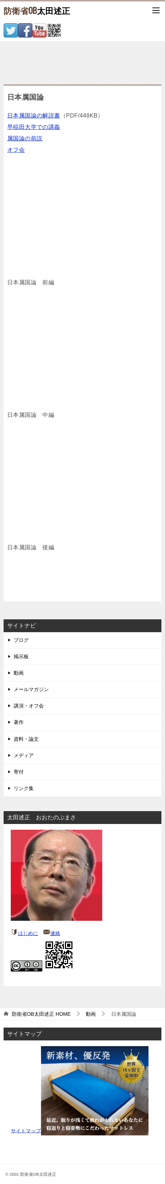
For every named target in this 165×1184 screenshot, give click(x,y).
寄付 (19, 772)
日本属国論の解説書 (33, 116)
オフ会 (16, 150)
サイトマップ (26, 1130)
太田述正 (37, 10)
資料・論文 (26, 739)
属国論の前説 (24, 138)
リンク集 (24, 788)
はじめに (28, 933)
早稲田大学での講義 (33, 127)
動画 (19, 673)
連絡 (55, 933)
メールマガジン (31, 689)
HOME (41, 1014)
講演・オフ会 (29, 706)
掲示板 (21, 656)
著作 (19, 722)
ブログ (21, 640)
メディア (24, 755)
